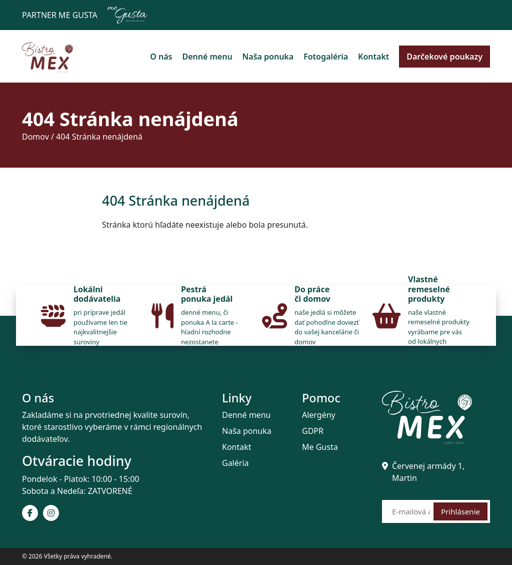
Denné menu (207, 56)
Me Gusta (320, 446)
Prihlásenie (460, 511)
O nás (161, 56)
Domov (35, 136)
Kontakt (373, 56)
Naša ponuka (268, 56)
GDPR (313, 430)
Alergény (319, 414)
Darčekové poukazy (444, 56)
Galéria (235, 462)
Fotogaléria (326, 56)
